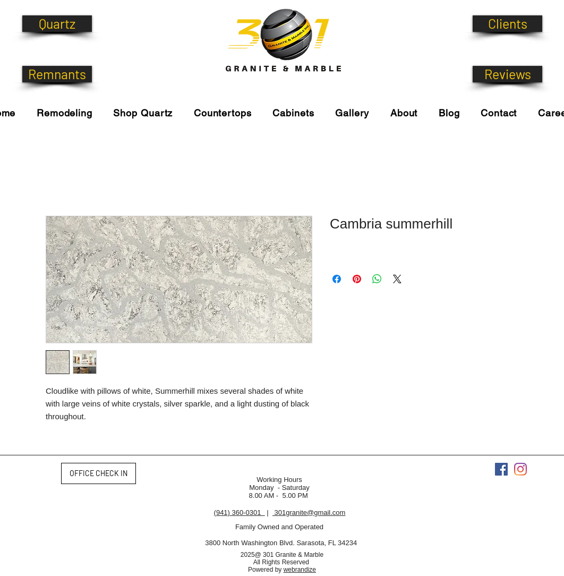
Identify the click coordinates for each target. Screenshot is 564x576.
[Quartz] (57, 23)
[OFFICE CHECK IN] (98, 473)
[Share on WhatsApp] (377, 279)
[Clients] (507, 23)
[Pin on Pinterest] (357, 279)
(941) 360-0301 (239, 512)
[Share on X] (397, 279)
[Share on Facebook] (336, 279)
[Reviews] (507, 74)
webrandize (300, 569)
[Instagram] (520, 469)
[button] (143, 113)
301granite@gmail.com (308, 512)
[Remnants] (57, 74)
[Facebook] (501, 469)
